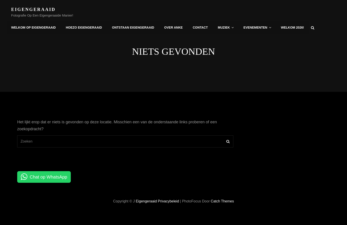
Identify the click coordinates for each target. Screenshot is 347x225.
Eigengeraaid (33, 9)
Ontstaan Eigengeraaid (133, 27)
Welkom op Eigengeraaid (33, 27)
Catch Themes (222, 201)
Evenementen (257, 27)
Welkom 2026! (292, 27)
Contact (200, 27)
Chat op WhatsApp (48, 177)
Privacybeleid (168, 201)
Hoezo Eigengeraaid (84, 27)
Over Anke (173, 27)
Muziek (226, 27)
